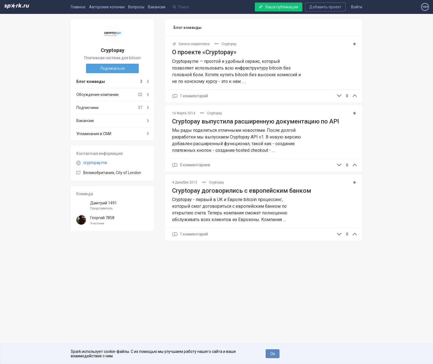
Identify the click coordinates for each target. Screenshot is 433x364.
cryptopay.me (95, 162)
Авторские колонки (107, 7)
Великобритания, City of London (112, 172)
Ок (272, 353)
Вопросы (136, 7)
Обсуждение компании (109, 94)
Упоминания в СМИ (93, 134)
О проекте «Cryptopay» (204, 52)
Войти (356, 7)
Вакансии (156, 7)
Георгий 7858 (112, 220)
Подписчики (109, 107)
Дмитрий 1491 (112, 206)
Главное (78, 7)
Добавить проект (325, 7)
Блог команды (109, 81)
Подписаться (112, 68)
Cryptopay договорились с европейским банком (241, 190)
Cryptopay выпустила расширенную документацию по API (255, 121)
